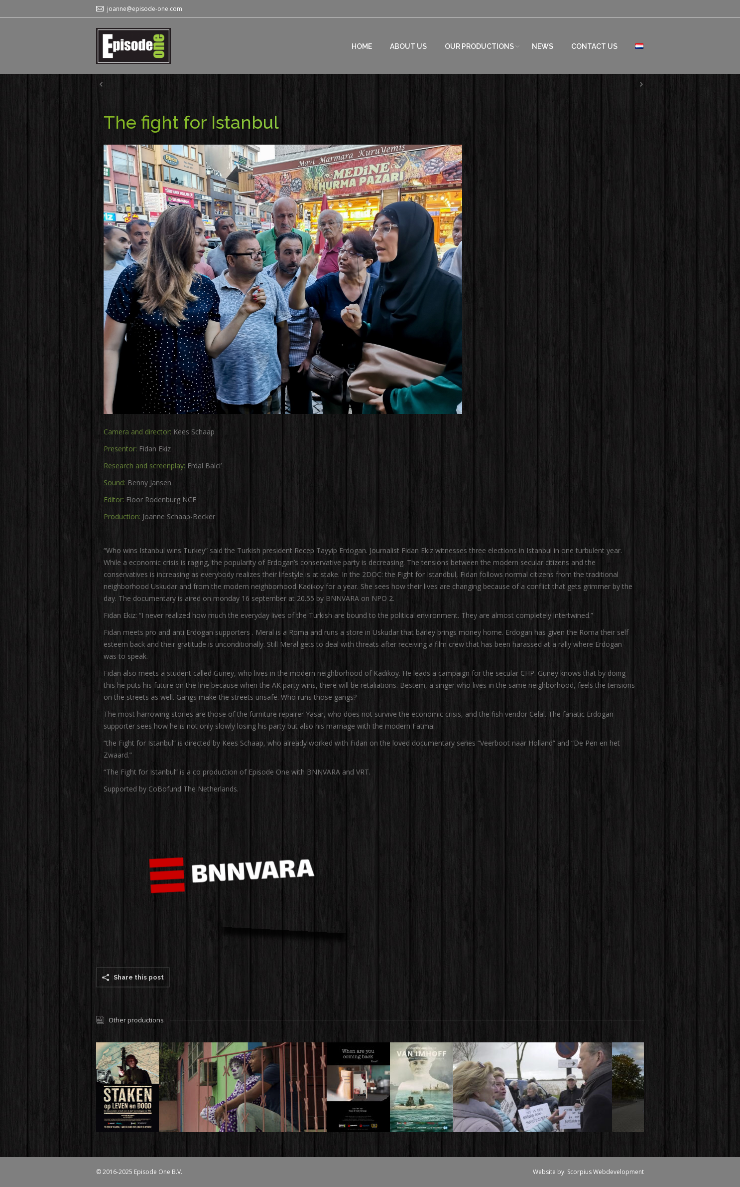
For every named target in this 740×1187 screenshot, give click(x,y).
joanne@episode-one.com (144, 8)
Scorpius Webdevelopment (605, 1172)
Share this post (139, 977)
